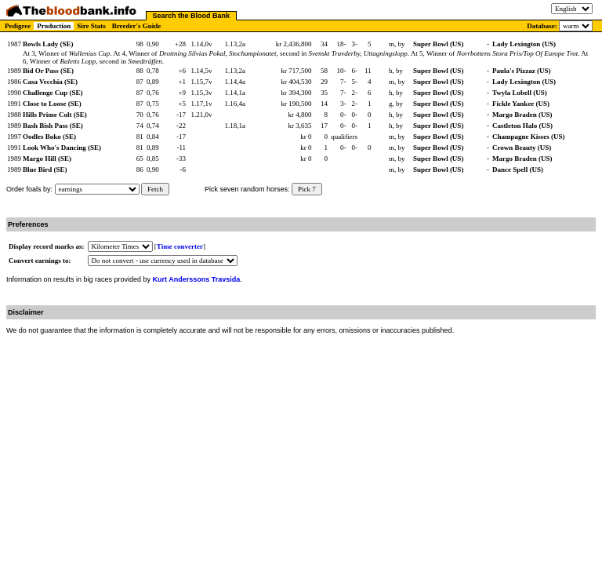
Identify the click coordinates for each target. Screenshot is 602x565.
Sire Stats (91, 26)
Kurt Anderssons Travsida (197, 279)
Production (54, 26)
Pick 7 (307, 189)
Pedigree (18, 26)
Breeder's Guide (136, 26)
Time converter (180, 246)
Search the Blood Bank (191, 16)
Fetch (155, 189)
